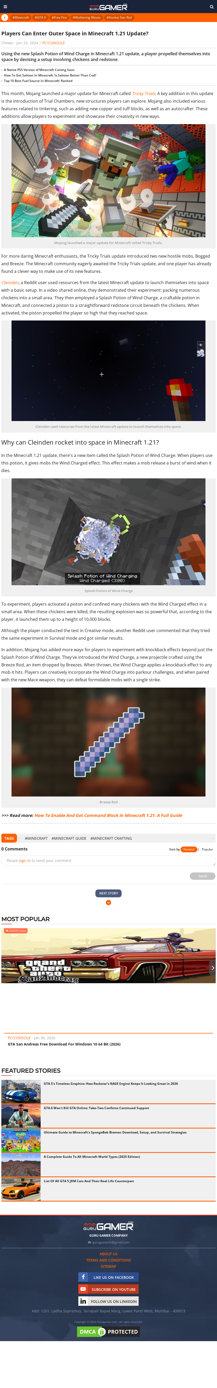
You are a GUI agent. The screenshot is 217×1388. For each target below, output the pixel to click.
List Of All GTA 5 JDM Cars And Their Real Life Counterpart (89, 1181)
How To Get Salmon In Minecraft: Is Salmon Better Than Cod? (50, 75)
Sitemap (108, 1266)
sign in (25, 860)
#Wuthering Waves (87, 17)
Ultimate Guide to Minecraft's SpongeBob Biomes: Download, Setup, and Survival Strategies (115, 1132)
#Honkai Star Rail (119, 17)
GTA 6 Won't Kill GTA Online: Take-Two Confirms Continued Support (96, 1108)
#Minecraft (21, 17)
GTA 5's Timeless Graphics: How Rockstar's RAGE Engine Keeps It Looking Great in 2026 (111, 1083)
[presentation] (20, 838)
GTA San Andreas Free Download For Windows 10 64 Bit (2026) (64, 1044)
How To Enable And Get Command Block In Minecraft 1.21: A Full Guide (108, 815)
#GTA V (40, 17)
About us (109, 1253)
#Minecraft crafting (111, 838)
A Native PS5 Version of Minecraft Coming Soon (39, 70)
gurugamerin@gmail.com (111, 1242)
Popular (207, 849)
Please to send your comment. (39, 860)
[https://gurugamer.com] (108, 1225)
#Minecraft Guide (69, 838)
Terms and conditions (108, 1260)
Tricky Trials (143, 93)
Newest (188, 849)
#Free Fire (59, 17)
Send (202, 876)
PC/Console (53, 42)
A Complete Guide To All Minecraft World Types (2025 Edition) (92, 1156)
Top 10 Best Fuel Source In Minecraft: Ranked (38, 81)
